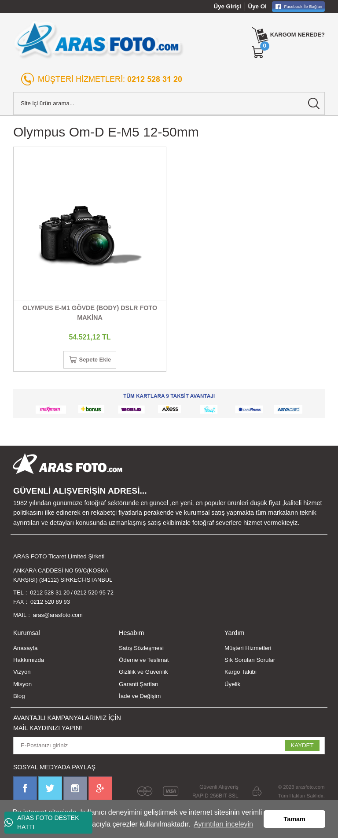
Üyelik (232, 686)
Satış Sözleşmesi (141, 649)
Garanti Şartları (138, 686)
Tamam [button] (294, 819)
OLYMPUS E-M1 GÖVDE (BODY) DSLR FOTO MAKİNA (89, 312)
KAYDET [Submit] (301, 747)
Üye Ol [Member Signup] (257, 6)
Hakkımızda (28, 662)
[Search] (169, 103)
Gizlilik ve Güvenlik (143, 674)
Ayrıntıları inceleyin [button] (223, 824)
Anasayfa (25, 649)
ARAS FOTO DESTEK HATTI (41, 822)
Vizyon (22, 674)
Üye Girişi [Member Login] (227, 6)
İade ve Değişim (140, 697)
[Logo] (98, 39)
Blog (19, 697)
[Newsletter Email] (169, 747)
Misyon (22, 686)
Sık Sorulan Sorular (249, 662)
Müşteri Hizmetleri (247, 649)
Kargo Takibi (240, 674)
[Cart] (257, 52)
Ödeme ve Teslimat (144, 662)
